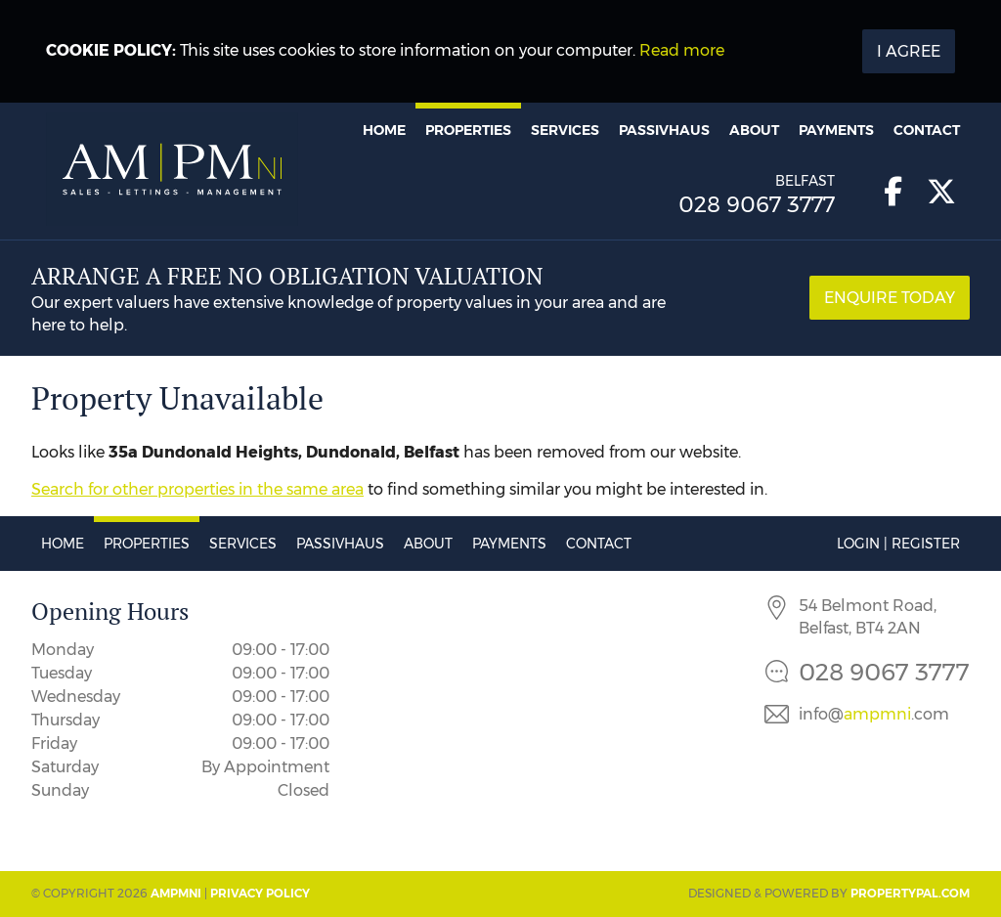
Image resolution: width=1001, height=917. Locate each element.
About (754, 130)
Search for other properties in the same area (197, 489)
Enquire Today (889, 297)
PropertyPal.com (910, 893)
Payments (836, 130)
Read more (681, 50)
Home (384, 130)
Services (565, 130)
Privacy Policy (260, 893)
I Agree (908, 51)
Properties (468, 130)
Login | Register (898, 543)
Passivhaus (664, 130)
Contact (926, 130)
